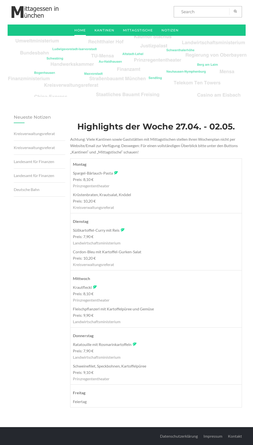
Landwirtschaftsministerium (96, 243)
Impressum (212, 436)
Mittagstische (138, 30)
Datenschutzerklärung (179, 436)
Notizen (170, 30)
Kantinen (104, 30)
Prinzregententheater (91, 185)
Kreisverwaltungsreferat (34, 133)
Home (80, 30)
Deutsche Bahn (27, 189)
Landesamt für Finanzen (34, 161)
